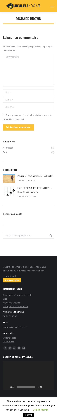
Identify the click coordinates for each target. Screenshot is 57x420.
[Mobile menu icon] (52, 6)
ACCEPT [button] (28, 415)
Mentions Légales (11, 303)
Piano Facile (8, 341)
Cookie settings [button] (40, 409)
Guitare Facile (9, 338)
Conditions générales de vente (17, 295)
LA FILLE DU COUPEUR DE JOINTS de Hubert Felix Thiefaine (34, 190)
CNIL (5, 299)
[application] (28, 375)
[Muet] (45, 386)
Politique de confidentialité (15, 306)
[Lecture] (7, 386)
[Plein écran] (50, 386)
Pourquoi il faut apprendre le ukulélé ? (35, 176)
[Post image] (9, 178)
